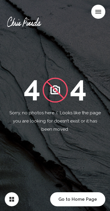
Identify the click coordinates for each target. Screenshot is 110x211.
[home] (26, 13)
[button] (98, 12)
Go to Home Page (77, 199)
